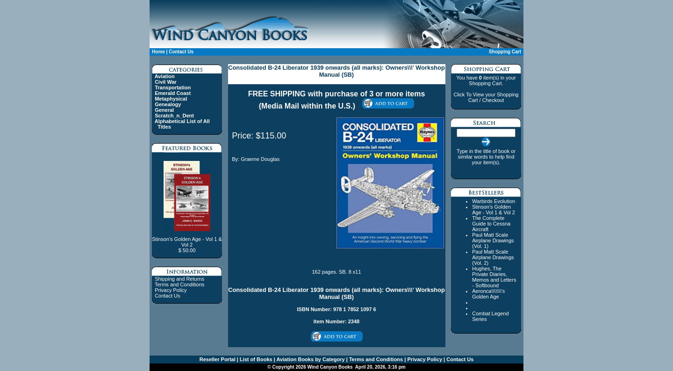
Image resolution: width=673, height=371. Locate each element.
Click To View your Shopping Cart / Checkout (485, 97)
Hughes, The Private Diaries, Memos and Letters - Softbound (494, 277)
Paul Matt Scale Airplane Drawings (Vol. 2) (493, 257)
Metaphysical (171, 99)
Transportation (173, 87)
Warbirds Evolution (493, 201)
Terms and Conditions (179, 284)
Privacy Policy (170, 290)
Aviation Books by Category (310, 359)
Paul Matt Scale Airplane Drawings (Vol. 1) (493, 240)
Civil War (166, 82)
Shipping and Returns (179, 279)
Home (158, 51)
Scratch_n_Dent (174, 115)
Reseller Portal (218, 359)
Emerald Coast (173, 93)
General (164, 110)
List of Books (255, 359)
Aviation (165, 76)
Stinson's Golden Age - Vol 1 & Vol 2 (493, 209)
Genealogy (168, 104)
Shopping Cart (505, 51)
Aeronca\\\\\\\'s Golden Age (488, 293)
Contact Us (181, 51)
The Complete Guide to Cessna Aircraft (491, 223)
